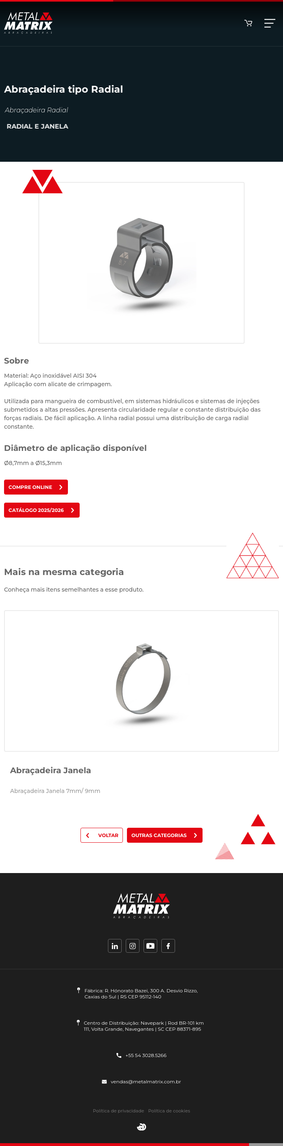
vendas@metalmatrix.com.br (141, 1081)
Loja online (248, 23)
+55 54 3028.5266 (141, 1055)
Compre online (35, 487)
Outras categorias (164, 835)
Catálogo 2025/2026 (41, 510)
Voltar (101, 835)
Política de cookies (169, 1111)
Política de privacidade (118, 1111)
